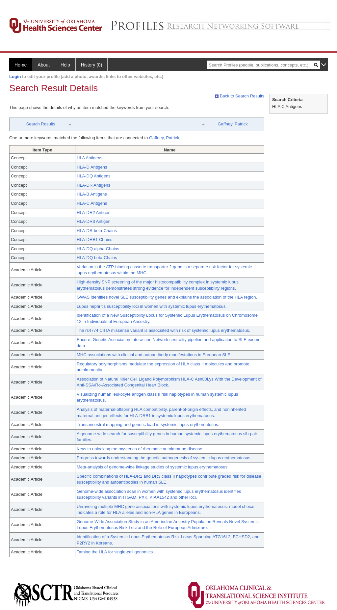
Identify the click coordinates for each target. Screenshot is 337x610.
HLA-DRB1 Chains (94, 239)
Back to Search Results (239, 95)
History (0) (91, 64)
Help (65, 64)
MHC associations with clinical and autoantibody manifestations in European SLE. (154, 354)
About (44, 64)
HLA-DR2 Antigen (94, 212)
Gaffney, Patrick (232, 123)
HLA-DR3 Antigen (94, 221)
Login (15, 76)
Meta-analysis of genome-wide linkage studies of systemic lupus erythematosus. (153, 466)
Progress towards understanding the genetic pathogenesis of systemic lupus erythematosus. (164, 457)
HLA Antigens (89, 157)
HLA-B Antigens (92, 194)
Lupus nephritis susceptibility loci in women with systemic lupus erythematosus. (152, 306)
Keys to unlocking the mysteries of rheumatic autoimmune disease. (140, 448)
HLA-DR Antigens (93, 185)
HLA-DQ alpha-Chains (98, 248)
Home (20, 64)
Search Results (40, 123)
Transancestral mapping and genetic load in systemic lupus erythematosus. (148, 424)
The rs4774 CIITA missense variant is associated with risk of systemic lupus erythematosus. (163, 330)
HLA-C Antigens (92, 203)
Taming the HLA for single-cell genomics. (115, 551)
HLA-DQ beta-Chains (97, 257)
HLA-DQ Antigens (94, 175)
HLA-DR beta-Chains (97, 230)
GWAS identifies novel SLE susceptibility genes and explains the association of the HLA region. (167, 297)
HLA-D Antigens (92, 167)
